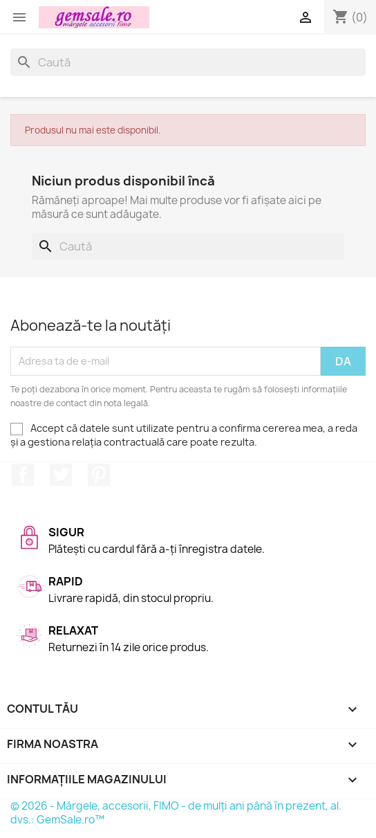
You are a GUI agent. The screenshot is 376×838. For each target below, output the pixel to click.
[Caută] (188, 62)
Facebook (23, 475)
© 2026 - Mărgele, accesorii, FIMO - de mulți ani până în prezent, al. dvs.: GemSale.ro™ (175, 813)
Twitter (61, 475)
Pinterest (99, 475)
